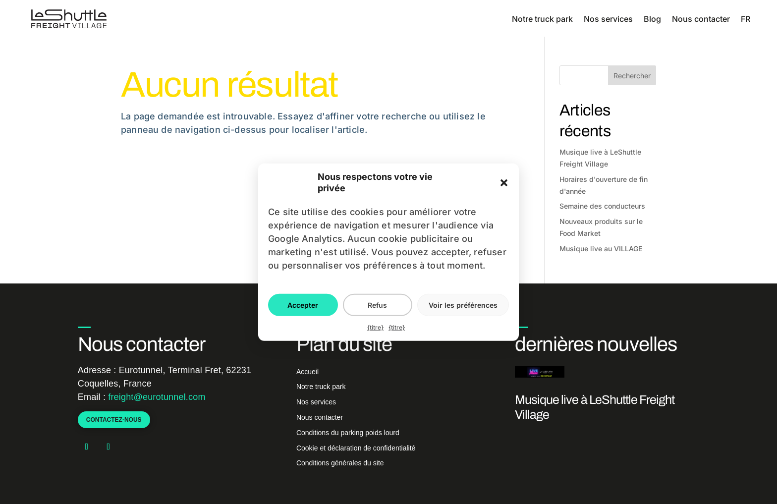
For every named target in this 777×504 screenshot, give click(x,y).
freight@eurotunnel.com (156, 397)
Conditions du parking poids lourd (347, 433)
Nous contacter (701, 19)
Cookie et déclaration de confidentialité (356, 448)
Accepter (302, 304)
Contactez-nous (114, 419)
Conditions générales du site (340, 463)
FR (745, 19)
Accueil (307, 372)
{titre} (375, 327)
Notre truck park (542, 19)
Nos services (608, 19)
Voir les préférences (463, 304)
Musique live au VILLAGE (600, 248)
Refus (377, 304)
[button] (504, 183)
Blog (652, 19)
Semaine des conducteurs (602, 206)
